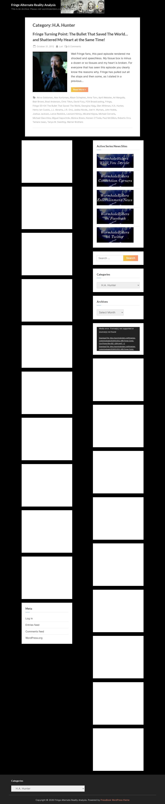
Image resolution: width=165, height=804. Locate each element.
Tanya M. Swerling (56, 122)
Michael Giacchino (42, 118)
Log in (29, 618)
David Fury (79, 101)
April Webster (105, 97)
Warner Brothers (75, 122)
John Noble (110, 109)
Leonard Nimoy (74, 113)
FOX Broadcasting (95, 101)
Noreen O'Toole (93, 118)
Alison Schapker (78, 97)
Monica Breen (78, 118)
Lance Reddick (57, 113)
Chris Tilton (66, 101)
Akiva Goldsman (45, 97)
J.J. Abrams (57, 109)
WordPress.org (33, 637)
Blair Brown (38, 101)
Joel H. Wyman (96, 109)
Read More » (80, 90)
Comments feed (34, 631)
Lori (61, 46)
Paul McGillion (109, 118)
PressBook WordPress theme (115, 800)
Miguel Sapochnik (61, 118)
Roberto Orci (124, 118)
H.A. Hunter (117, 105)
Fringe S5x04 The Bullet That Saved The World (56, 105)
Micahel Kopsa (90, 113)
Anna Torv (92, 97)
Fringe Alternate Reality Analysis (33, 5)
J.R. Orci (68, 109)
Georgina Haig (88, 105)
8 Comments (74, 46)
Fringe (108, 101)
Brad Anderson (52, 101)
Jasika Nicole (80, 109)
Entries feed (32, 624)
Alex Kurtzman (61, 97)
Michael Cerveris (107, 113)
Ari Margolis (119, 97)
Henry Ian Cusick (41, 109)
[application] (118, 339)
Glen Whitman (104, 105)
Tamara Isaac (39, 122)
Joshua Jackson (41, 113)
